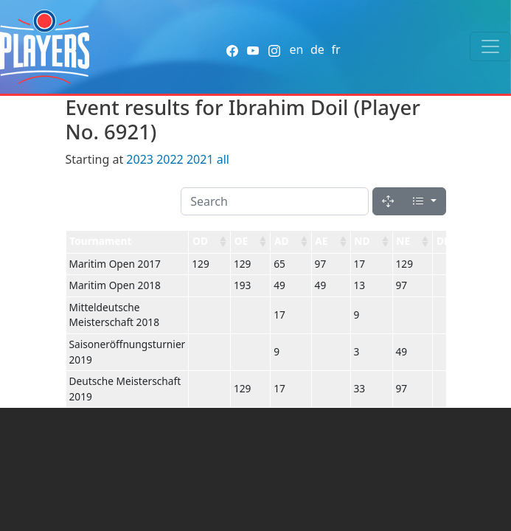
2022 (170, 159)
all (223, 159)
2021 (200, 159)
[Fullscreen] (387, 201)
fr (335, 49)
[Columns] (424, 201)
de (317, 49)
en (296, 49)
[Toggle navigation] (490, 46)
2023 (139, 159)
